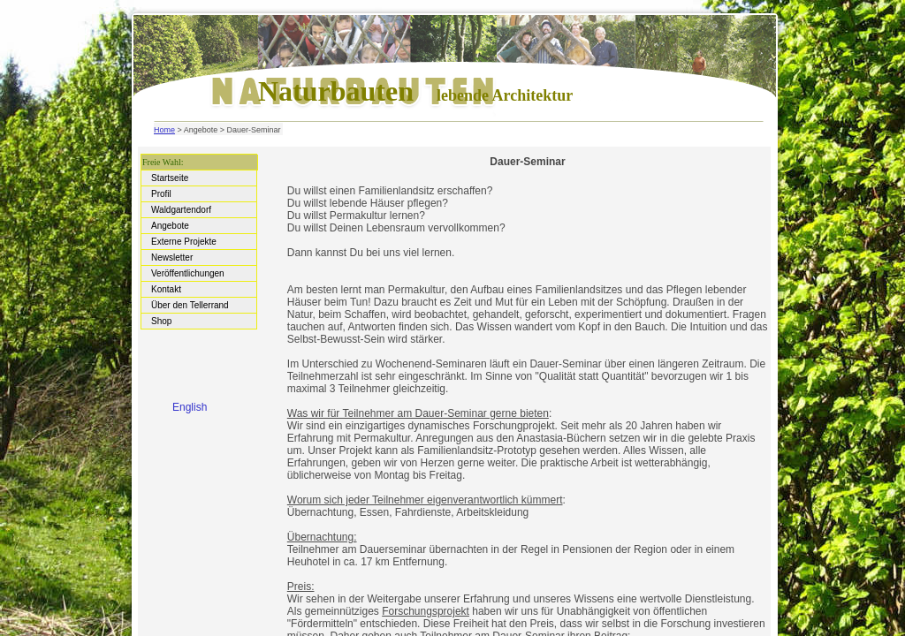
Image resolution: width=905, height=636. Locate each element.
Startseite (171, 178)
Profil (162, 194)
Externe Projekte (185, 241)
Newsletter (173, 257)
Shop (162, 321)
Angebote (171, 226)
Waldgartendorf (182, 210)
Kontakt (167, 289)
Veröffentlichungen (188, 273)
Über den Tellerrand (191, 305)
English (189, 407)
